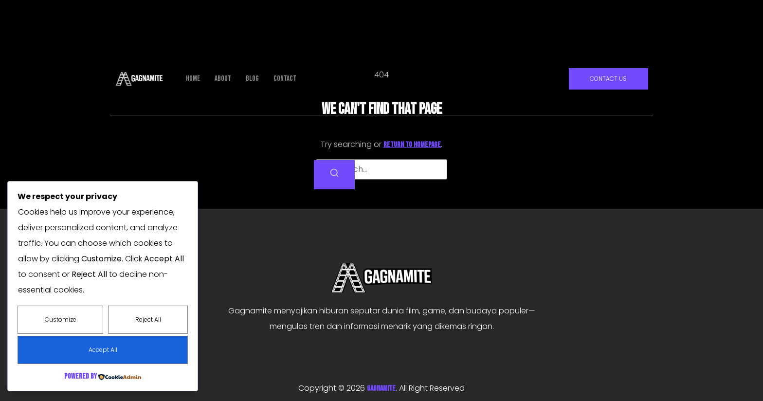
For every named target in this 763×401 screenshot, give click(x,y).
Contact (284, 78)
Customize (60, 319)
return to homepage (412, 144)
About (223, 78)
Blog (252, 78)
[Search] (334, 174)
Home (193, 78)
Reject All (148, 319)
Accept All (103, 350)
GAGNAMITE (381, 388)
